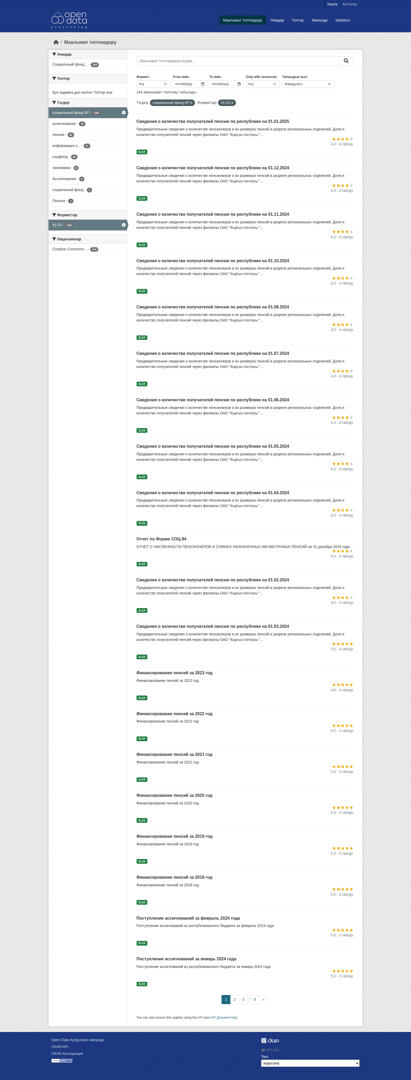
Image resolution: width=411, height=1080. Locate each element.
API (200, 1017)
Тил (264, 1057)
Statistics (343, 20)
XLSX (141, 152)
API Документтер (223, 1017)
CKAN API (59, 1047)
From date (180, 77)
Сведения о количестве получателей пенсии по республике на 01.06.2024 (213, 400)
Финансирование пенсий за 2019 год (175, 836)
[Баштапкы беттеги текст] (56, 42)
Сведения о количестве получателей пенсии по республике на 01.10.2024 (213, 261)
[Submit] (346, 61)
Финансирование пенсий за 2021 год (175, 754)
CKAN (270, 1040)
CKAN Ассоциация (67, 1053)
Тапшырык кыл (294, 77)
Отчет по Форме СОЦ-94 (162, 539)
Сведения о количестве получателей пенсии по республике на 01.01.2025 (213, 121)
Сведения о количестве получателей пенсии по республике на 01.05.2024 (213, 446)
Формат (143, 77)
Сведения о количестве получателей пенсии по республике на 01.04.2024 (213, 493)
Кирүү (332, 4)
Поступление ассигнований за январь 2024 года (186, 959)
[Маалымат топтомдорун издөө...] (238, 61)
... (249, 997)
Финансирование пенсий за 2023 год (175, 673)
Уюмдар (277, 20)
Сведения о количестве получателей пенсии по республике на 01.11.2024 (213, 214)
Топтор (298, 20)
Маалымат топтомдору (242, 20)
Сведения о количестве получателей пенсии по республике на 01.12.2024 (213, 168)
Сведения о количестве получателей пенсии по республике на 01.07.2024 (213, 353)
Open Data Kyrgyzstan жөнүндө (77, 1040)
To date (215, 77)
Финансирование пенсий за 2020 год (175, 795)
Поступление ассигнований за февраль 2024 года (188, 918)
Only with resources (261, 77)
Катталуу (350, 4)
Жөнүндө (319, 20)
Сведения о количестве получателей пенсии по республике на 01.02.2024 (213, 580)
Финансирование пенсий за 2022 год (175, 714)
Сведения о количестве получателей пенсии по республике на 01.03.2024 (213, 626)
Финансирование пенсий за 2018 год (175, 877)
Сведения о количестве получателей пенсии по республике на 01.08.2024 (213, 307)
